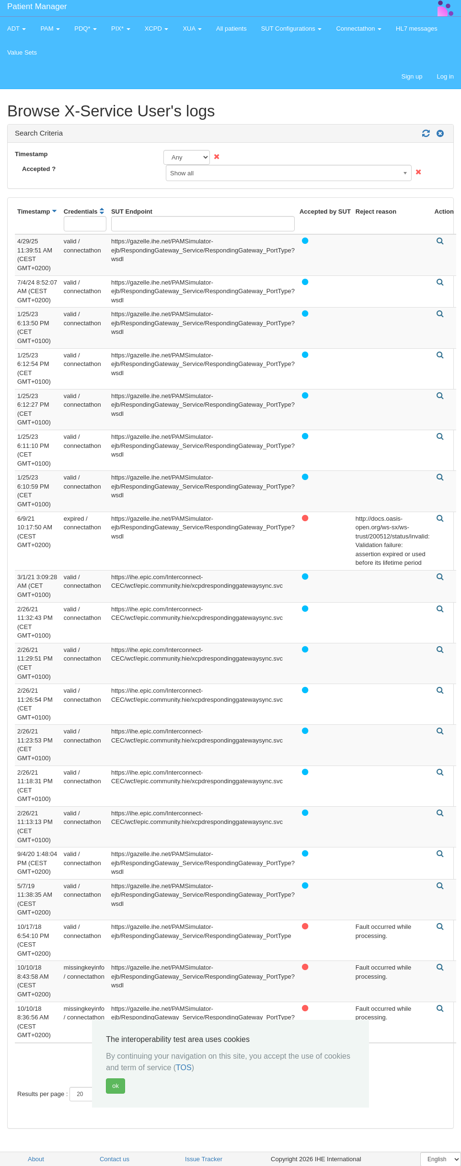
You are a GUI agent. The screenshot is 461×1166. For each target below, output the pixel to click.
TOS (184, 1067)
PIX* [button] (120, 28)
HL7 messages (417, 28)
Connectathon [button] (358, 28)
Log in (445, 76)
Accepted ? (39, 168)
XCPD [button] (157, 28)
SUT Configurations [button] (291, 28)
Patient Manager (37, 6)
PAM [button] (50, 28)
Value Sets (22, 52)
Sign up (411, 76)
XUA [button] (192, 28)
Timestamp (31, 154)
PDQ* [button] (85, 28)
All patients (231, 28)
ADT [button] (16, 28)
